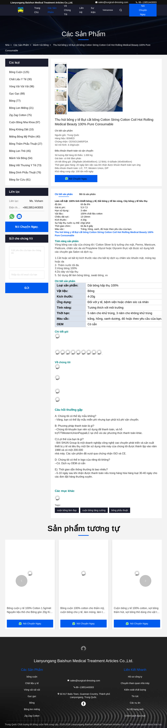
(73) (25, 165)
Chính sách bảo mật (135, 715)
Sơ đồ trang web (135, 709)
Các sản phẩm (52, 10)
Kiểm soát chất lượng (135, 689)
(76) (25, 172)
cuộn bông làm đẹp (67, 510)
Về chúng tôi (67, 10)
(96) (21, 86)
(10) (21, 129)
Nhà (7, 45)
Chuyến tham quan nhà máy (135, 683)
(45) (20, 151)
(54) (20, 158)
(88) (17, 93)
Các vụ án (135, 702)
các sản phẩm (21, 45)
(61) (19, 179)
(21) (21, 108)
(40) (24, 136)
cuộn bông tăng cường (94, 510)
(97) (24, 122)
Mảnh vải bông (41, 45)
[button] (60, 113)
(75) (20, 115)
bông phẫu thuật (119, 510)
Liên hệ (81, 10)
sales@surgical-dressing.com (112, 2)
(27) (25, 143)
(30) (20, 79)
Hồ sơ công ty (135, 676)
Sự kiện (93, 10)
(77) (15, 100)
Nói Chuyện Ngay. (143, 10)
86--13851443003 (146, 2)
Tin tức (135, 696)
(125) (19, 72)
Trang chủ (37, 10)
